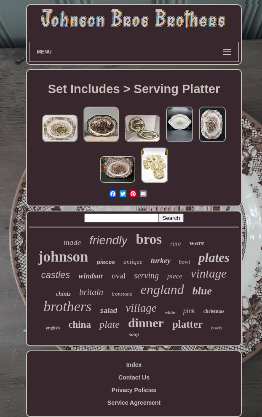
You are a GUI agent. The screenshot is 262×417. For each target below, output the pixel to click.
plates (214, 257)
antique (132, 261)
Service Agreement (133, 402)
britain (91, 292)
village (141, 308)
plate (109, 324)
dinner (146, 323)
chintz (63, 294)
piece (174, 276)
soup (134, 334)
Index (134, 364)
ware (196, 243)
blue (202, 291)
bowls (216, 327)
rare (175, 243)
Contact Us (134, 377)
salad (108, 310)
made (72, 242)
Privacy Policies (134, 390)
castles (55, 275)
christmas (214, 311)
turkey (161, 261)
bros (149, 239)
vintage (209, 273)
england (162, 289)
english (53, 327)
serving (146, 275)
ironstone (122, 294)
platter (187, 324)
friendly (108, 240)
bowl (184, 262)
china (79, 324)
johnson (63, 257)
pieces (106, 262)
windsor (90, 276)
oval (119, 275)
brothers (67, 306)
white (170, 312)
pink (189, 310)
